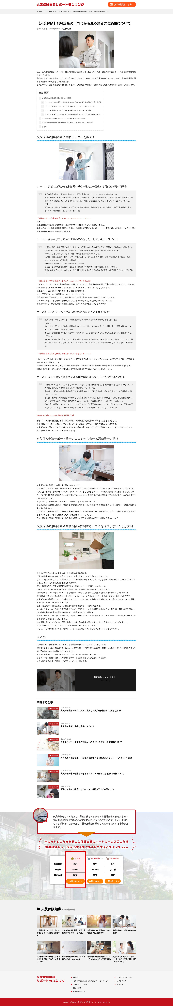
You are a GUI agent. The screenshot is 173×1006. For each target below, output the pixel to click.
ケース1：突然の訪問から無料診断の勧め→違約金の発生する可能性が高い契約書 (71, 102)
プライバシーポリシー (124, 977)
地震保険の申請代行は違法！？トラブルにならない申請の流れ (99, 958)
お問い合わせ (75, 881)
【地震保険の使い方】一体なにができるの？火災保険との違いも (48, 932)
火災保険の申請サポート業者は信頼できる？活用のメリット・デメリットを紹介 (96, 758)
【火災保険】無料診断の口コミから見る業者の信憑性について (91, 11)
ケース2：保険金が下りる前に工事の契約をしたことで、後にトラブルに (68, 106)
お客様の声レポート (80, 984)
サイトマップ (121, 981)
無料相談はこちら (122, 4)
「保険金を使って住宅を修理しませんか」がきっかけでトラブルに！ (64, 218)
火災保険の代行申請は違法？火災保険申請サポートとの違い (73, 931)
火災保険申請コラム (52, 11)
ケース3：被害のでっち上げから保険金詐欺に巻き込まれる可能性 (66, 110)
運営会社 (120, 984)
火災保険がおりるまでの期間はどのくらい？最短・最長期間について (91, 742)
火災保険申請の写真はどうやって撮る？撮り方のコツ (99, 931)
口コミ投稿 (77, 988)
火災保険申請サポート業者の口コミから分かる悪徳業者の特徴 (62, 118)
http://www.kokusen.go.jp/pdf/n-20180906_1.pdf (55, 415)
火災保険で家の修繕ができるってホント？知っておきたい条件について (92, 773)
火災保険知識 (65, 11)
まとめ (43, 126)
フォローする (105, 681)
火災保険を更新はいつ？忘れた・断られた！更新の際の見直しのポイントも (124, 959)
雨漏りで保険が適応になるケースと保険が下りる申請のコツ (87, 789)
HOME (41, 11)
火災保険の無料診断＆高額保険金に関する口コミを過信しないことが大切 (66, 122)
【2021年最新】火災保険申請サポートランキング (90, 981)
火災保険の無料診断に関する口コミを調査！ (56, 98)
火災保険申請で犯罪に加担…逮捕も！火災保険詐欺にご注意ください (91, 710)
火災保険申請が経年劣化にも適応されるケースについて (73, 958)
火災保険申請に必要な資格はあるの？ (77, 726)
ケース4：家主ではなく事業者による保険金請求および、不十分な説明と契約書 (70, 114)
